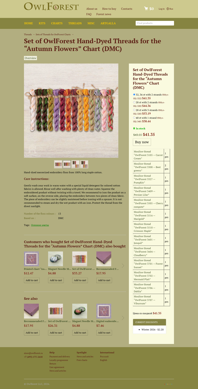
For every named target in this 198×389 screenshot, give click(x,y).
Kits (42, 23)
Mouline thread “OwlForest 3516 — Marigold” (144, 215)
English (103, 360)
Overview (30, 58)
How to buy (109, 9)
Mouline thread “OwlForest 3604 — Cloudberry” (144, 252)
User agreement (57, 367)
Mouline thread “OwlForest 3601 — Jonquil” (144, 239)
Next (123, 265)
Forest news (103, 14)
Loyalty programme (59, 360)
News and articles (58, 370)
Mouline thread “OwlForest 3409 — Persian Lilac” (144, 191)
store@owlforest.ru (33, 353)
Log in (162, 8)
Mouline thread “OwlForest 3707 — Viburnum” (144, 300)
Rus (169, 8)
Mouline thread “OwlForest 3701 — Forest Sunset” (148, 264)
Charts (56, 23)
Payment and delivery (60, 356)
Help (52, 352)
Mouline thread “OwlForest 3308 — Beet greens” (147, 167)
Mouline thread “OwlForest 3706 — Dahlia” (144, 288)
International (107, 352)
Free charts (82, 360)
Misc (91, 23)
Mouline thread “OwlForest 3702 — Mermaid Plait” (144, 276)
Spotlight (82, 352)
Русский (104, 356)
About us (91, 9)
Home (28, 23)
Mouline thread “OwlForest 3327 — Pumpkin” (144, 179)
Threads (75, 23)
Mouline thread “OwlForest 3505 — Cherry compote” (148, 203)
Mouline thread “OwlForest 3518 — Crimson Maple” (144, 227)
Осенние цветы (40, 225)
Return (53, 363)
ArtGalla (108, 23)
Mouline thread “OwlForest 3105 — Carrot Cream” (148, 155)
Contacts (126, 9)
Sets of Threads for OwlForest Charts (53, 34)
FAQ (88, 14)
